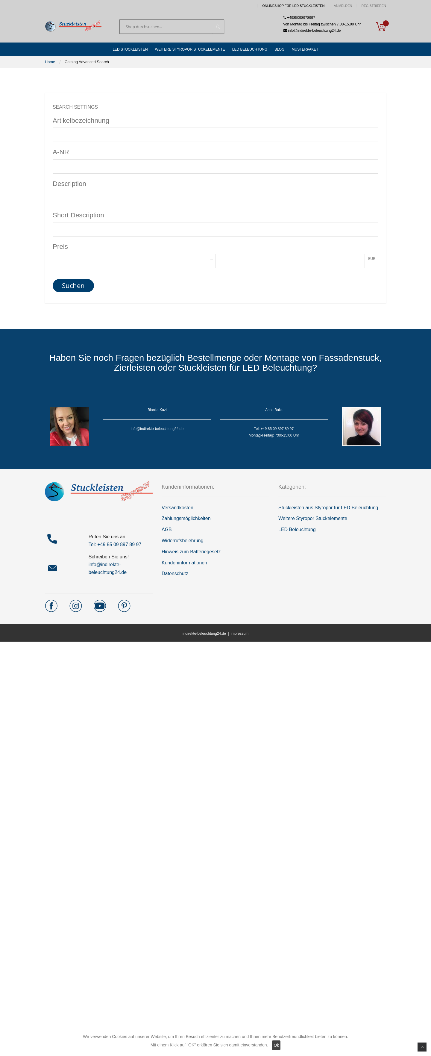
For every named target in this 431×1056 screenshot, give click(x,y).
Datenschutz (175, 573)
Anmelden (343, 5)
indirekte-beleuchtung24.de (204, 633)
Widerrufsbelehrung (183, 540)
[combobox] (171, 26)
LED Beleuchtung (297, 529)
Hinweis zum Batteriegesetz (191, 551)
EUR (371, 258)
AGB (167, 529)
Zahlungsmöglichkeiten (186, 518)
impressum (239, 633)
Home (50, 62)
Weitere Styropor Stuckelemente (312, 518)
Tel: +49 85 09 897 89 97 (115, 544)
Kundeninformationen (184, 562)
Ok (276, 1045)
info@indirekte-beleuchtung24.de (312, 30)
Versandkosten (177, 507)
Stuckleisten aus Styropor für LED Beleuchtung (328, 507)
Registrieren (373, 5)
